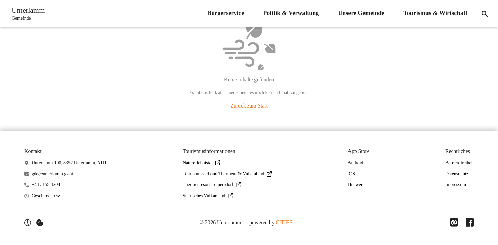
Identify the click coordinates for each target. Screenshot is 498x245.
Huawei (355, 184)
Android (355, 162)
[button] (46, 196)
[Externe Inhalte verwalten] (40, 222)
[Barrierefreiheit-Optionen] (27, 222)
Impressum (455, 184)
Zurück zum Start (248, 106)
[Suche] (484, 14)
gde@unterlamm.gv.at (52, 173)
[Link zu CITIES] (453, 222)
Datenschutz (456, 173)
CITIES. (284, 222)
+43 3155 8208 (46, 184)
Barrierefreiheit (459, 162)
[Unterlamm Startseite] (26, 13)
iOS (351, 173)
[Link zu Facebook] (470, 222)
